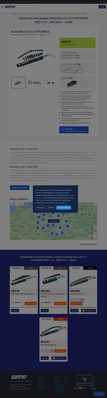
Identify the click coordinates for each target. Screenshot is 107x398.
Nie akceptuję (40, 207)
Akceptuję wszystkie (63, 207)
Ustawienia (51, 207)
